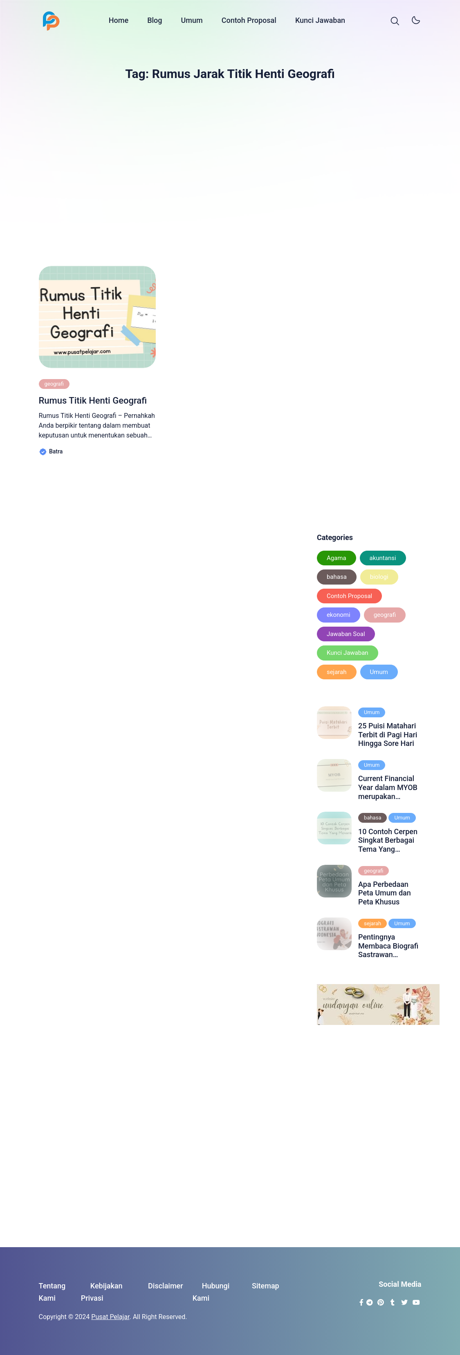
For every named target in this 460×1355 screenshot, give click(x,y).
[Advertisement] (230, 169)
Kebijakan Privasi (102, 1292)
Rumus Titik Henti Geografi (93, 400)
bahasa (337, 576)
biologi (379, 576)
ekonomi (338, 614)
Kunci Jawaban (320, 21)
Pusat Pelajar (110, 1317)
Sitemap (265, 1285)
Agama (336, 558)
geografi (54, 384)
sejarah (337, 672)
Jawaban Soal (346, 634)
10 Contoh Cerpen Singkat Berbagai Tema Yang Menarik (387, 840)
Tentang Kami (52, 1292)
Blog (154, 21)
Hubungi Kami (211, 1292)
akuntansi (383, 558)
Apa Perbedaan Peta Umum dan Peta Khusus (384, 893)
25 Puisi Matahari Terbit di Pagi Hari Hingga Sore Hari (387, 734)
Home (118, 21)
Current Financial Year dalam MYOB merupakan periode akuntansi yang (387, 787)
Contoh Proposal (249, 21)
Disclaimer (165, 1285)
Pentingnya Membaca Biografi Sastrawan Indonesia (388, 946)
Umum (192, 21)
